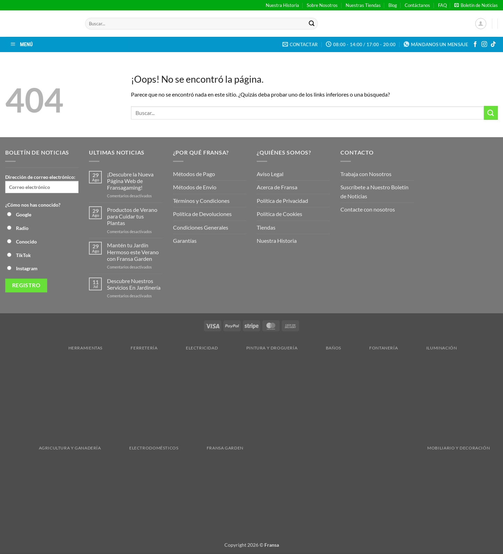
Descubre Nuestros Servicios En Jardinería (134, 284)
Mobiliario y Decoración (369, 447)
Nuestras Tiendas (363, 5)
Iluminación (429, 347)
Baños (321, 347)
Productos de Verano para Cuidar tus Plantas (132, 216)
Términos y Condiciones (201, 200)
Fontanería (371, 347)
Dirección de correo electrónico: (42, 183)
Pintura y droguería (260, 347)
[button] (476, 5)
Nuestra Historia (282, 5)
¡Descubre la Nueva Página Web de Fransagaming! (130, 181)
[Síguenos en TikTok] (493, 44)
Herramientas (73, 347)
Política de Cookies (279, 213)
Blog (392, 5)
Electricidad (190, 347)
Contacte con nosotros (367, 209)
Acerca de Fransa (277, 187)
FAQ (442, 5)
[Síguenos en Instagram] (484, 44)
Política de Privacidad (282, 200)
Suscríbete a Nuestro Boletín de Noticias (374, 191)
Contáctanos (417, 5)
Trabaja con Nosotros (365, 174)
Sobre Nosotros (322, 5)
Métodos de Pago (194, 174)
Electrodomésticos (141, 447)
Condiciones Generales (200, 227)
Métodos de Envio (194, 187)
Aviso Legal (270, 174)
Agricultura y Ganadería (58, 447)
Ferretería (132, 347)
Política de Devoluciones (202, 213)
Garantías (185, 240)
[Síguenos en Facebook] (475, 44)
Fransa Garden (213, 447)
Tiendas (266, 227)
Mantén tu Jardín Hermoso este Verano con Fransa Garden (133, 252)
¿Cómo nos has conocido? (32, 205)
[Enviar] (312, 24)
